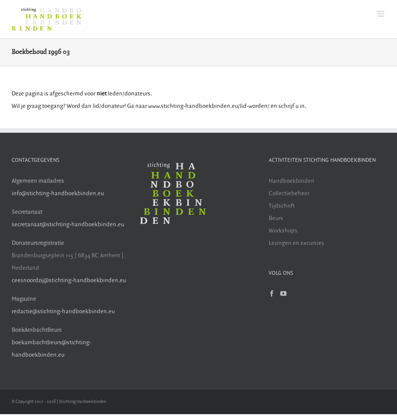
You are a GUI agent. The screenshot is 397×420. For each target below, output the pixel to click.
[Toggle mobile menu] (381, 14)
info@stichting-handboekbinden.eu (58, 193)
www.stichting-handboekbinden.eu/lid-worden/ (209, 106)
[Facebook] (272, 293)
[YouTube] (283, 293)
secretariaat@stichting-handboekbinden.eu (68, 224)
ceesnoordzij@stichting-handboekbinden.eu (69, 280)
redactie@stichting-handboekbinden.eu (63, 311)
